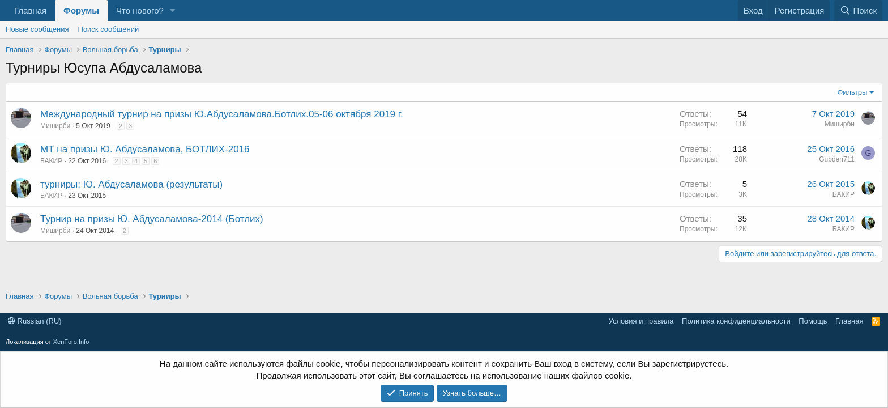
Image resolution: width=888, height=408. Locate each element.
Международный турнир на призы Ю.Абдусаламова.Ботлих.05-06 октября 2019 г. (221, 114)
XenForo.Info (71, 341)
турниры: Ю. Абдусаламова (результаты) (131, 184)
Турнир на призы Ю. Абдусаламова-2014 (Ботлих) (151, 219)
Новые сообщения (37, 29)
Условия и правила (641, 321)
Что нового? (140, 10)
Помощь (813, 321)
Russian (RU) (35, 321)
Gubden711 (837, 159)
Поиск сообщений (108, 29)
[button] (173, 10)
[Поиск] (858, 10)
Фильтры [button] (852, 92)
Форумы (81, 10)
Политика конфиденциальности (736, 321)
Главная (30, 10)
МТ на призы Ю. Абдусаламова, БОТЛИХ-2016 (145, 149)
